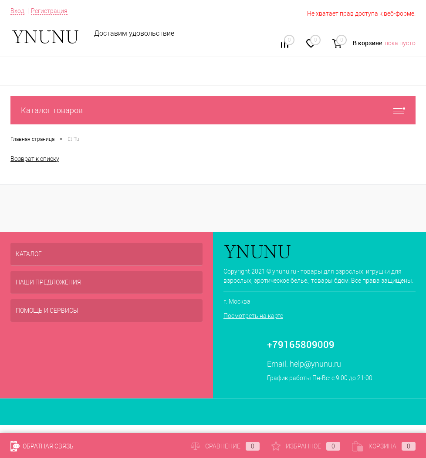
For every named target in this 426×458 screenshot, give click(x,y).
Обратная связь (42, 446)
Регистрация (49, 10)
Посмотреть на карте (253, 315)
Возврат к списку (34, 158)
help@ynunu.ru (315, 363)
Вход (17, 10)
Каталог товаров (213, 110)
